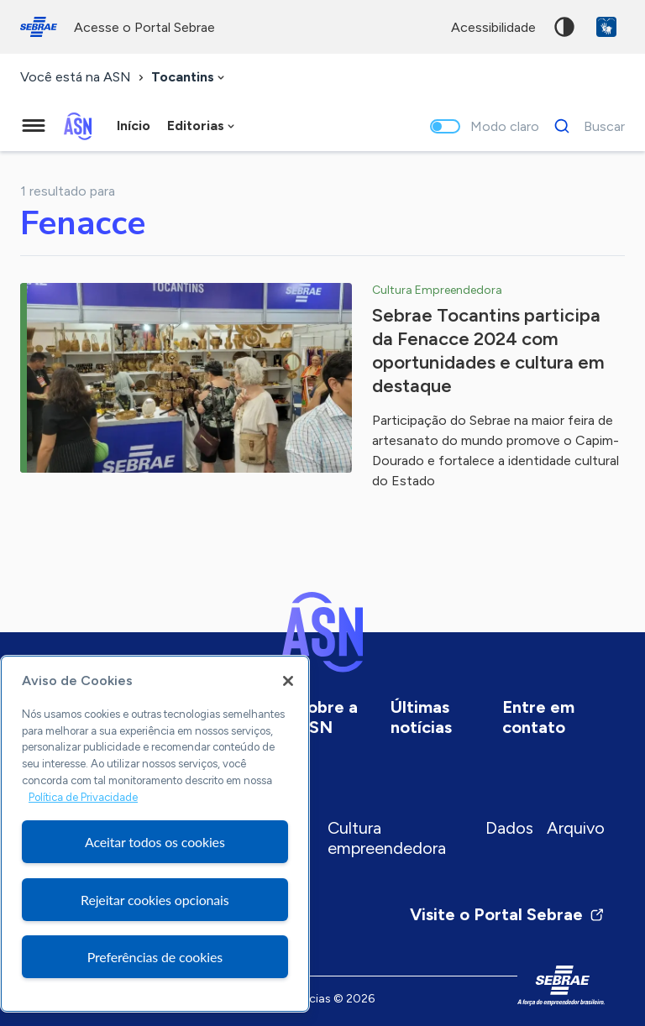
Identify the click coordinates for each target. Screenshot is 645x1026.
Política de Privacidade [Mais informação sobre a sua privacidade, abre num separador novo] (83, 797)
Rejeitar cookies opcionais (155, 900)
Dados (509, 828)
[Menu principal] (33, 126)
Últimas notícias (421, 717)
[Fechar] (288, 680)
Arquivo (576, 828)
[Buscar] (585, 126)
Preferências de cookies (155, 957)
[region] (155, 834)
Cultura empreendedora (387, 838)
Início (133, 125)
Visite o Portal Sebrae (507, 914)
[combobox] (189, 78)
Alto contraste (564, 26)
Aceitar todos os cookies (155, 842)
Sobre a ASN (327, 717)
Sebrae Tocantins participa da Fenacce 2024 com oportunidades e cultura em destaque (488, 350)
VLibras (606, 26)
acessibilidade (493, 27)
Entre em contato (538, 717)
